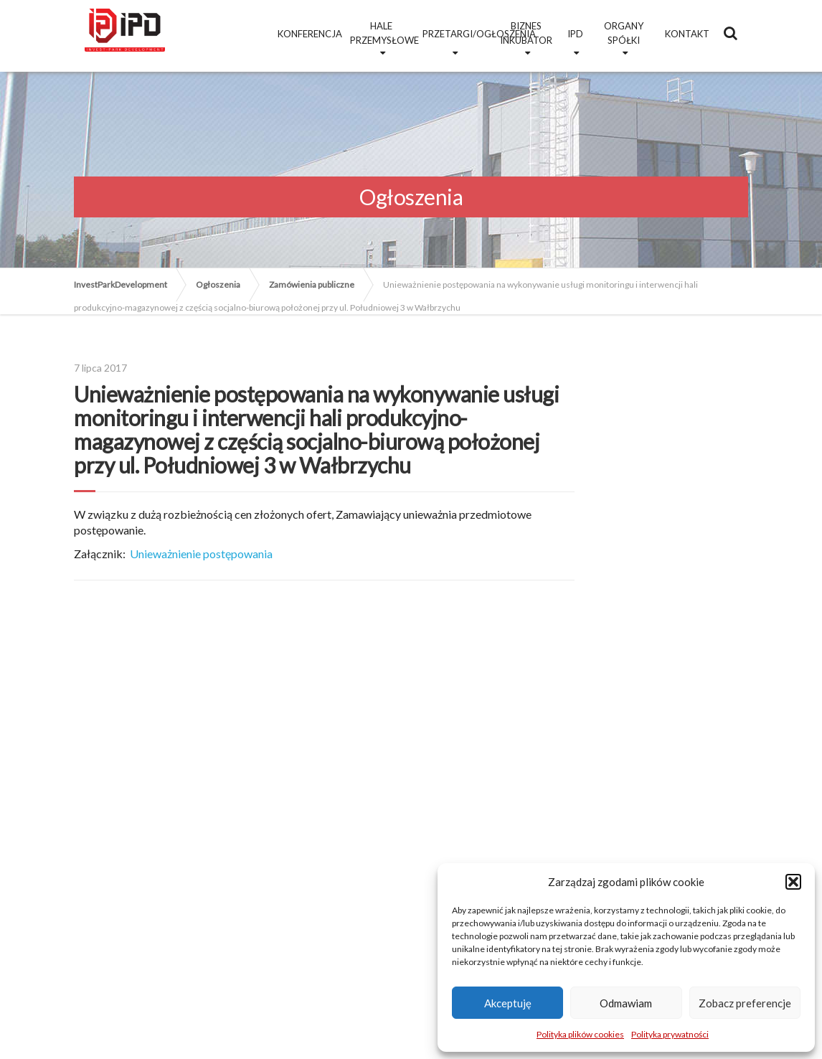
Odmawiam (626, 1003)
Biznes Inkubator (526, 33)
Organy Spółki (623, 33)
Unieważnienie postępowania (201, 553)
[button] (793, 882)
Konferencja (310, 33)
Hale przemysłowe (383, 33)
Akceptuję (508, 1003)
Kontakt (687, 33)
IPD (575, 33)
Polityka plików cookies (580, 1034)
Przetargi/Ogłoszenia (455, 33)
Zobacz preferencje (745, 1003)
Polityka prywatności (670, 1034)
